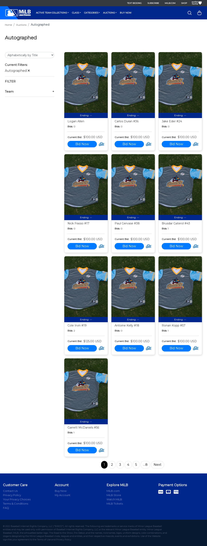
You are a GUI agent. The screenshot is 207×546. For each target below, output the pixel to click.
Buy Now (125, 12)
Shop (184, 3)
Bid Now (82, 144)
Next (158, 465)
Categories (91, 12)
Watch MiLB (114, 499)
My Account (62, 495)
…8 (145, 465)
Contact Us (10, 490)
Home (8, 24)
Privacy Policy (12, 495)
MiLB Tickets (115, 503)
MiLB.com (170, 3)
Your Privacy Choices (17, 499)
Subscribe (153, 3)
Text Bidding (134, 3)
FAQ (6, 507)
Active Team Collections (51, 12)
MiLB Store (114, 495)
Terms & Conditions (15, 503)
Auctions (109, 12)
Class (75, 12)
